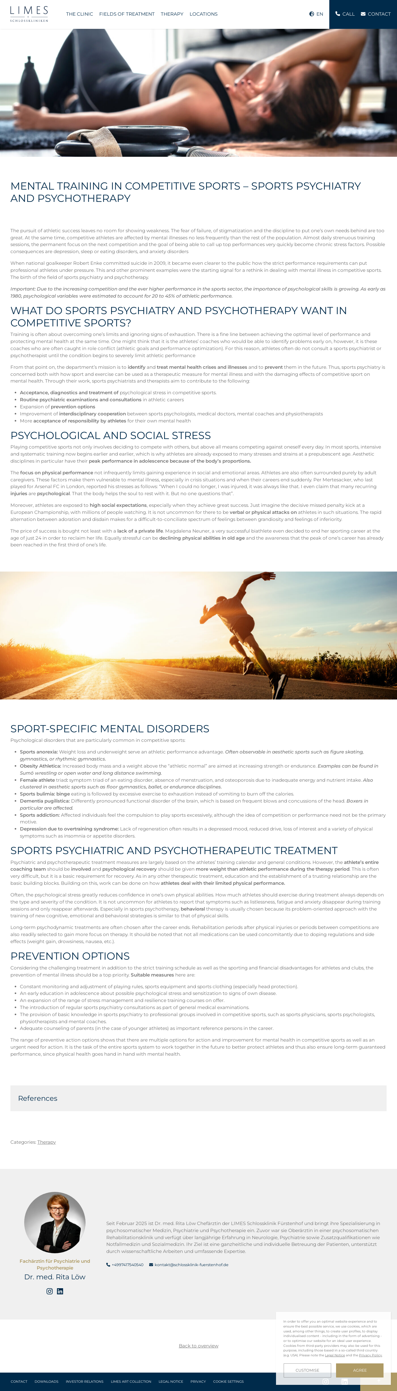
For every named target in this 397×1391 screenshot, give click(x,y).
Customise (307, 1370)
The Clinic (79, 14)
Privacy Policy (370, 1355)
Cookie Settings (228, 1382)
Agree (360, 1370)
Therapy (172, 14)
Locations (203, 14)
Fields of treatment (127, 14)
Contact (19, 1382)
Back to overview (198, 1346)
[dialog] (333, 1348)
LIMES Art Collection (131, 1382)
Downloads (47, 1382)
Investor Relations (85, 1382)
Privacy (198, 1382)
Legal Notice (171, 1382)
